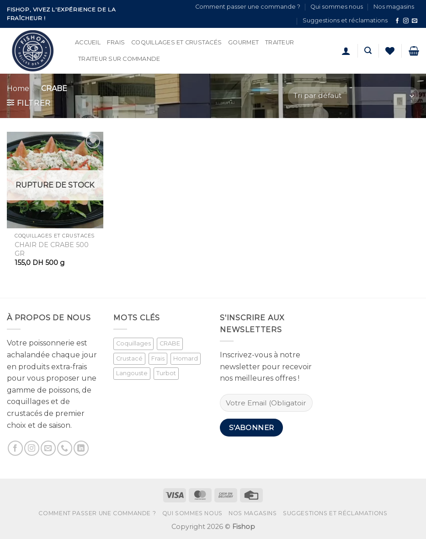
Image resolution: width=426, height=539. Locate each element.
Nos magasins (393, 6)
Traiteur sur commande (119, 58)
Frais (116, 42)
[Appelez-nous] (64, 448)
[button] (346, 51)
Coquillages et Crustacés (176, 42)
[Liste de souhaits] (389, 51)
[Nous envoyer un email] (414, 21)
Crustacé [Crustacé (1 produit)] (129, 358)
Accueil (88, 42)
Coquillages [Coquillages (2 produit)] (133, 343)
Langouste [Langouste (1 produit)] (132, 373)
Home (18, 88)
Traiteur (279, 42)
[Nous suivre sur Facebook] (397, 21)
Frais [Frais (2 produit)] (158, 358)
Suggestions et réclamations (345, 20)
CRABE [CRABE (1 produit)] (170, 343)
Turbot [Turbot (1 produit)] (166, 373)
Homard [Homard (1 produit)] (185, 358)
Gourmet (243, 42)
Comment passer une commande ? (247, 6)
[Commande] (353, 96)
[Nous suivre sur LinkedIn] (81, 448)
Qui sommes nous (336, 6)
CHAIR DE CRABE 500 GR (52, 249)
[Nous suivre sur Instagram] (406, 21)
